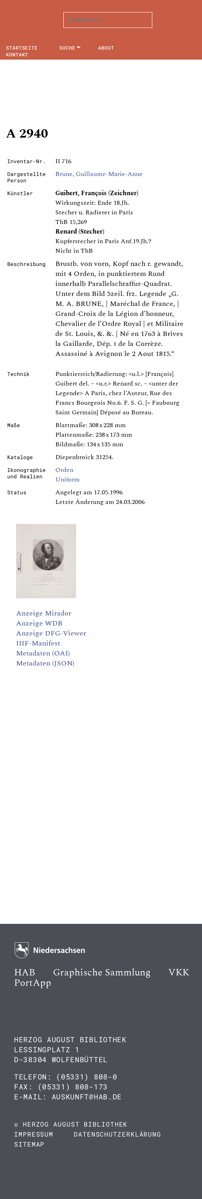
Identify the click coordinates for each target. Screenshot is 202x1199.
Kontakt (17, 54)
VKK (178, 972)
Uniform (67, 479)
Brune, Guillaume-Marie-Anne (99, 174)
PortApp (32, 983)
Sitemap (29, 1144)
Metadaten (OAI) (43, 653)
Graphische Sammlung (102, 972)
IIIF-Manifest (38, 643)
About (106, 47)
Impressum (33, 1134)
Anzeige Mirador (43, 613)
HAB (24, 972)
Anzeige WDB (39, 623)
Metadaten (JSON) (45, 663)
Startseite (22, 47)
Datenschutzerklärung (117, 1134)
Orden (64, 470)
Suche (67, 47)
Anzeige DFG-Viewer (51, 633)
